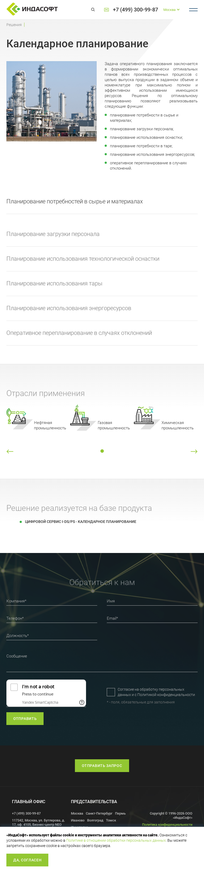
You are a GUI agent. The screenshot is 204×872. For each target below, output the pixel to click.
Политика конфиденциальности (167, 825)
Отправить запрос (102, 766)
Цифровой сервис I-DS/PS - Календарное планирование (80, 521)
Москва (77, 813)
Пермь (120, 813)
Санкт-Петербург (99, 813)
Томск (111, 820)
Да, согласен (27, 860)
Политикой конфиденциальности (166, 695)
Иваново (77, 820)
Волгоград (95, 820)
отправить (25, 718)
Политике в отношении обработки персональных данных (116, 840)
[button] (10, 451)
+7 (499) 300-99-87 (135, 10)
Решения (14, 25)
